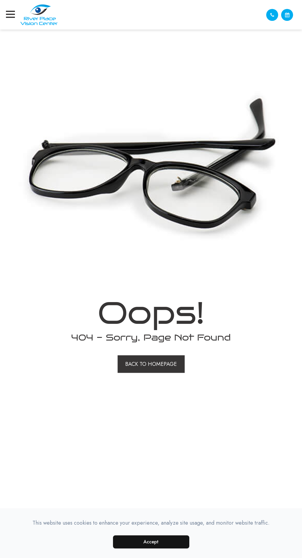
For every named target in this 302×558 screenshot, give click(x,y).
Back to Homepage (151, 364)
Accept (151, 541)
